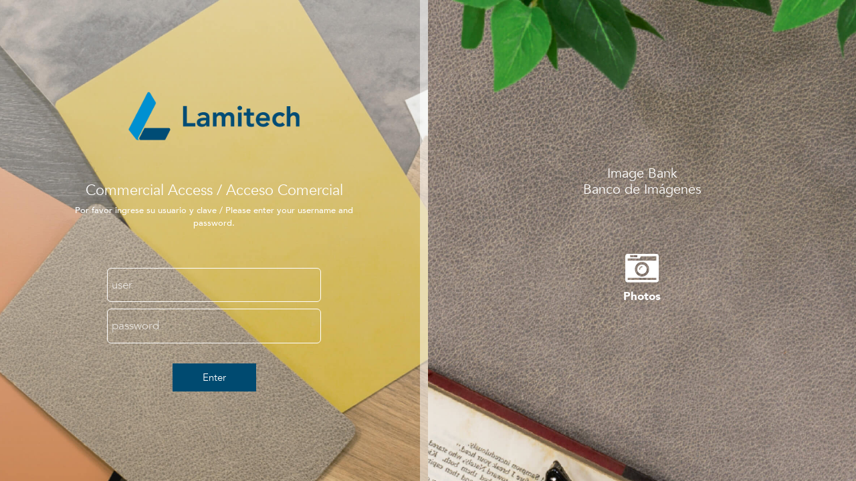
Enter (214, 377)
